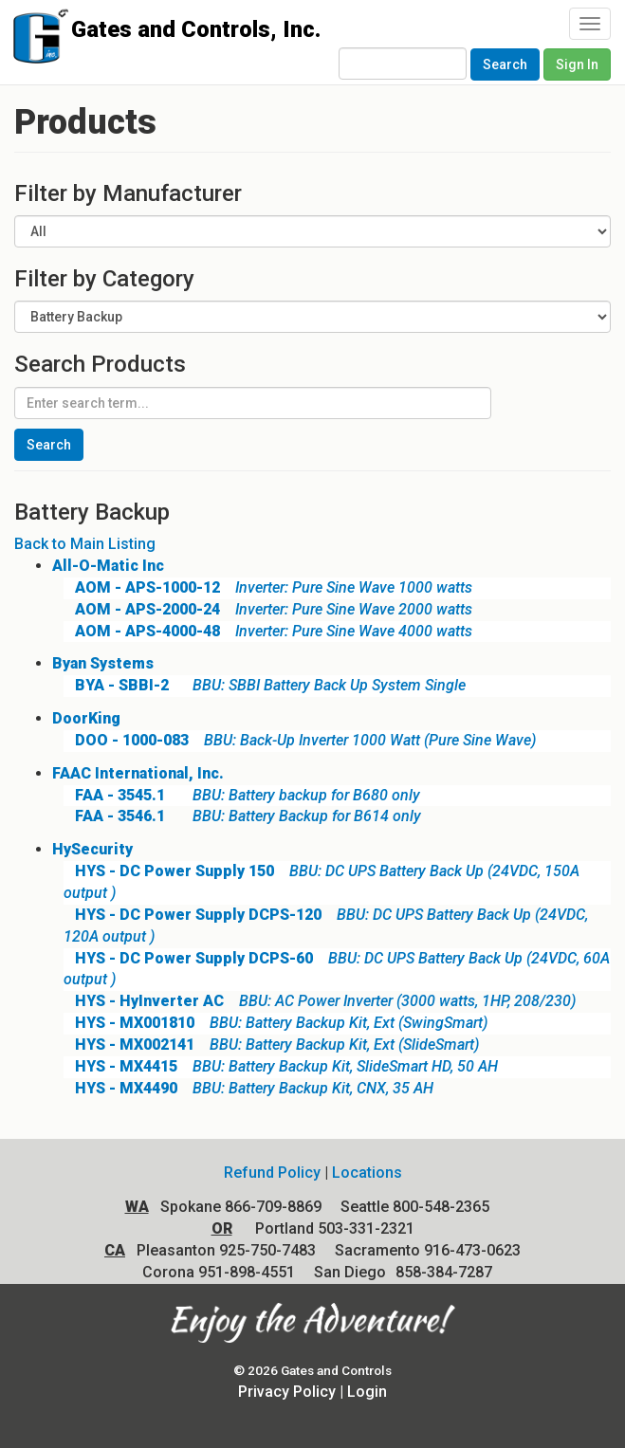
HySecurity (92, 849)
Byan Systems (103, 663)
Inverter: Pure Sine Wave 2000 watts (268, 609)
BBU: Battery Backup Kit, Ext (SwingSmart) (275, 1023)
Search (505, 64)
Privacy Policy (287, 1392)
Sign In (577, 64)
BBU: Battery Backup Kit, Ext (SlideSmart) (271, 1045)
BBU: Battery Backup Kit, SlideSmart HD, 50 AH (281, 1066)
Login (367, 1392)
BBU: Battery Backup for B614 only (242, 816)
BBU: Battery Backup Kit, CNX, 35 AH (248, 1088)
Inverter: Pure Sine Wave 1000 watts (268, 587)
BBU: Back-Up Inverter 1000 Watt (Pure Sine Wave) (300, 740)
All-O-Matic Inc (108, 566)
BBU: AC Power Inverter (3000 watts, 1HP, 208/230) (320, 1001)
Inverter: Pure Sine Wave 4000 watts (268, 631)
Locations (367, 1173)
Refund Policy (272, 1173)
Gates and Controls (35, 40)
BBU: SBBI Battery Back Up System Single (265, 685)
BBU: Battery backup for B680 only (242, 795)
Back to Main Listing (85, 544)
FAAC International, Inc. (138, 773)
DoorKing (86, 718)
